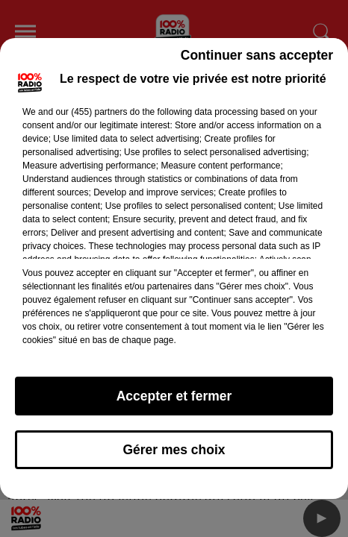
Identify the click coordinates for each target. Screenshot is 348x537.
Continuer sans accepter (257, 55)
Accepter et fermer (174, 396)
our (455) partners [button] (91, 112)
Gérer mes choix (173, 449)
